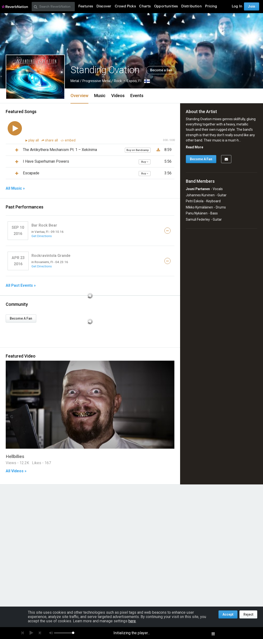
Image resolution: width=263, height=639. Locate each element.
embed (68, 140)
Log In (237, 6)
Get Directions (41, 236)
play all (34, 140)
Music (100, 95)
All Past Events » (21, 285)
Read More (194, 147)
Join (251, 6)
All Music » (15, 188)
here (132, 621)
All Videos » (16, 471)
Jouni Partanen (198, 189)
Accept (228, 614)
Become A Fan (21, 318)
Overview (79, 95)
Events (136, 95)
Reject (248, 614)
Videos (118, 95)
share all (50, 140)
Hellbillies (15, 456)
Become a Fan (161, 70)
